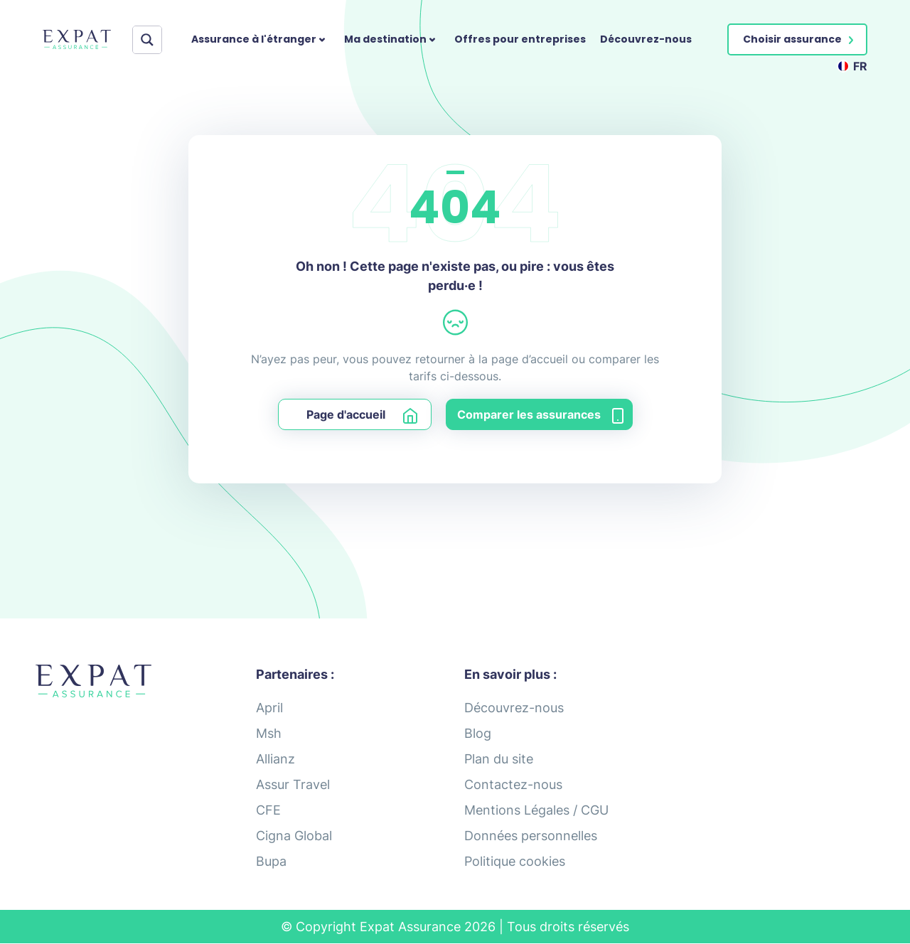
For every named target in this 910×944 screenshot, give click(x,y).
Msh (269, 733)
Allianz (275, 758)
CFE (268, 810)
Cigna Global (294, 835)
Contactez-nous (513, 784)
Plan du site (498, 758)
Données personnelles (530, 835)
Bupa (271, 861)
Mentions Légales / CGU (536, 810)
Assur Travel (293, 784)
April (269, 707)
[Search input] (150, 39)
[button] (797, 39)
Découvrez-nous (646, 39)
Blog (477, 733)
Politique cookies (514, 861)
